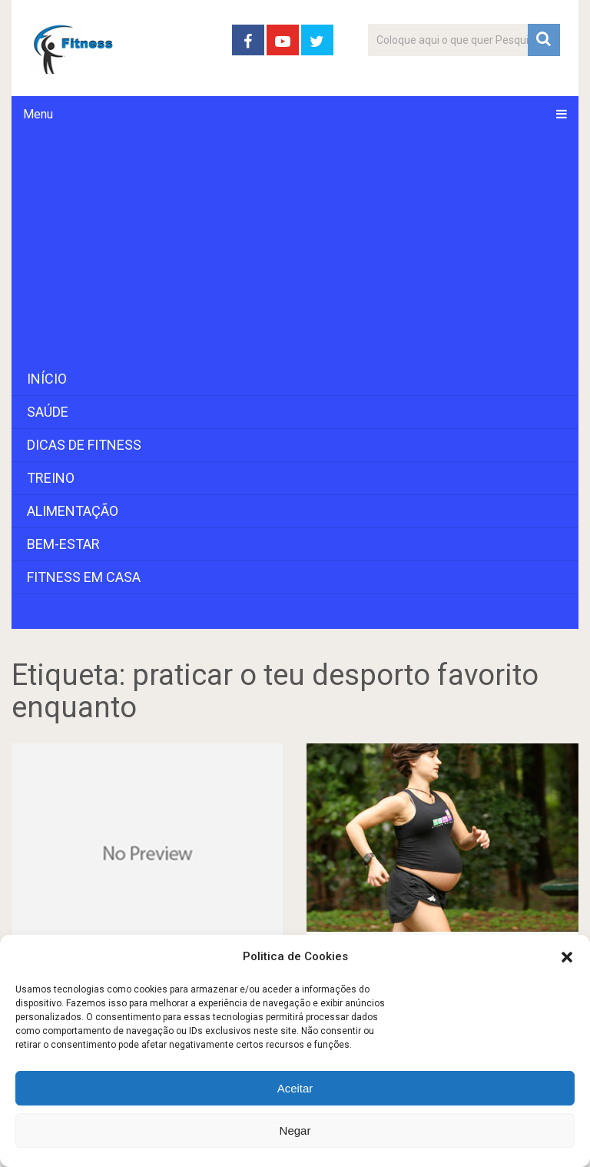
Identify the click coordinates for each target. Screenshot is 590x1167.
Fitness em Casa (84, 577)
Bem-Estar (63, 544)
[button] (567, 957)
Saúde (47, 412)
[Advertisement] (295, 247)
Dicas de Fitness (84, 445)
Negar (295, 1130)
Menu (38, 114)
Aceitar (295, 1088)
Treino (51, 478)
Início (47, 379)
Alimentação (72, 511)
